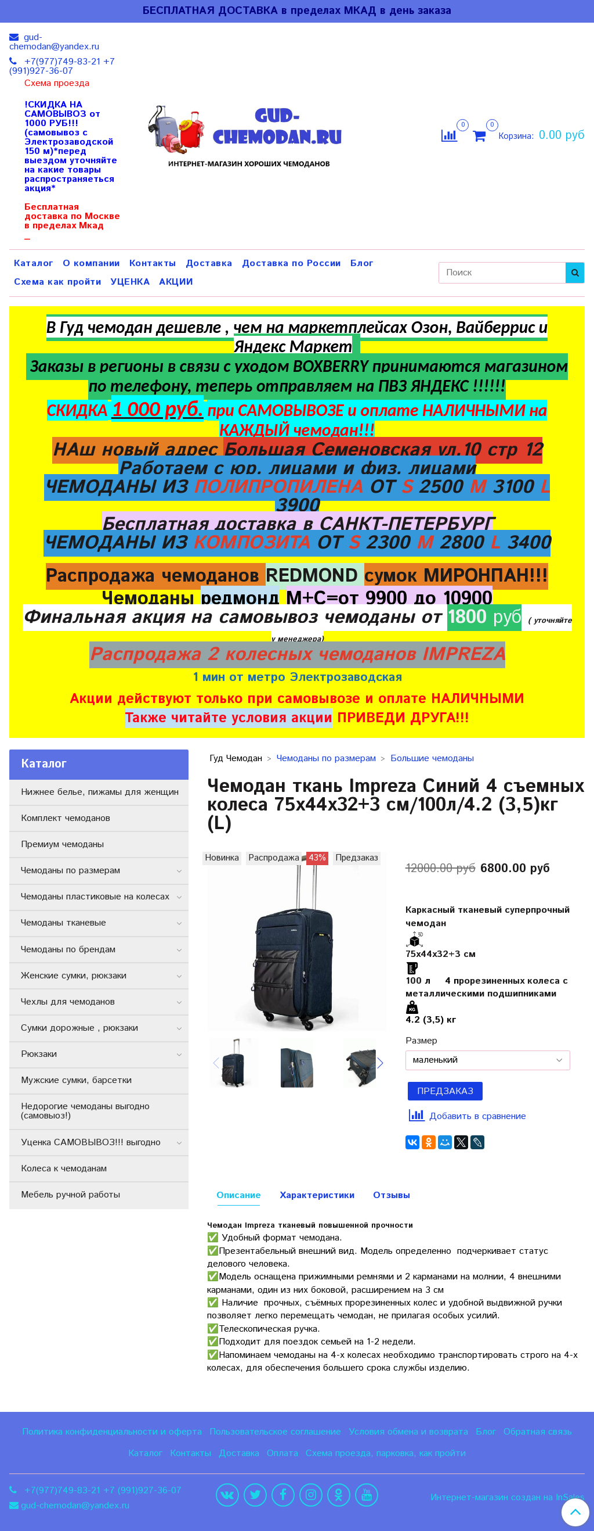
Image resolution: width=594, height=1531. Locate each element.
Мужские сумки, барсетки (76, 1080)
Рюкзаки (39, 1054)
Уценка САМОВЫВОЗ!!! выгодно (91, 1142)
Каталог (33, 263)
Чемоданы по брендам (68, 949)
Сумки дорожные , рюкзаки (79, 1028)
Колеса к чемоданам (64, 1168)
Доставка (209, 263)
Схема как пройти (57, 282)
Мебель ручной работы (70, 1195)
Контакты (152, 263)
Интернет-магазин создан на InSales (507, 1498)
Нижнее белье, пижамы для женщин (100, 792)
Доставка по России (291, 263)
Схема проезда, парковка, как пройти (386, 1453)
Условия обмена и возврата (408, 1432)
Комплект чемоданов (65, 818)
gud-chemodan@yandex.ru (54, 42)
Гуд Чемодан (235, 758)
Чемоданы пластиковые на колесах (95, 896)
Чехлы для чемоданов (68, 1002)
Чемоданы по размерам (326, 758)
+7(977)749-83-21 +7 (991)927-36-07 (62, 66)
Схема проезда (56, 83)
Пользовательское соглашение (275, 1432)
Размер (421, 1041)
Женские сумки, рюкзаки (73, 976)
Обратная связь (538, 1432)
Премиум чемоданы (62, 844)
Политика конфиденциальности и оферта (112, 1432)
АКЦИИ (176, 282)
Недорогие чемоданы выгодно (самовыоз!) (85, 1111)
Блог (362, 263)
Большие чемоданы (432, 758)
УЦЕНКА (130, 282)
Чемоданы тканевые (63, 923)
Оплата (282, 1453)
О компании (91, 263)
